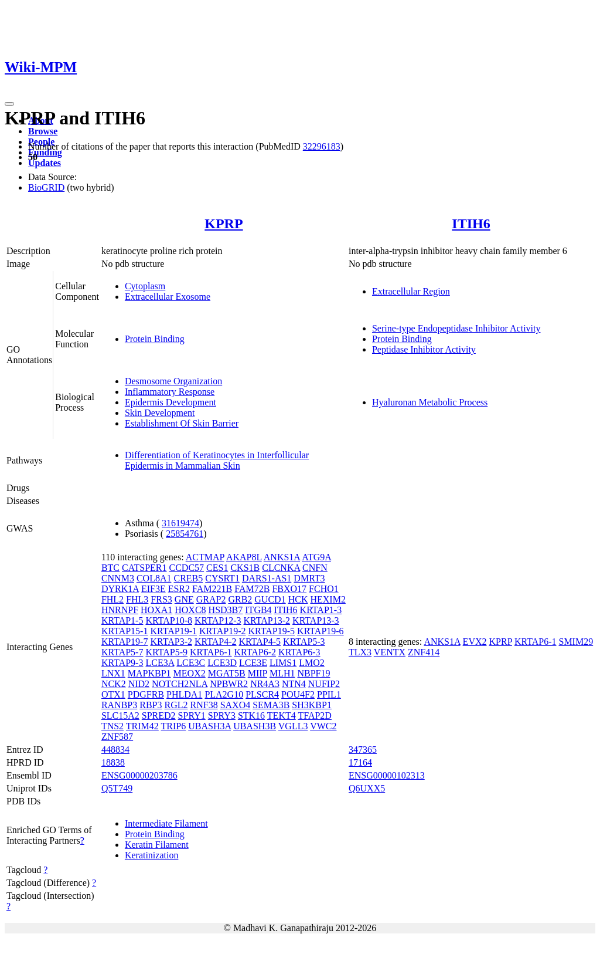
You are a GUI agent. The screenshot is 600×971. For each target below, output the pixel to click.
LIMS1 (283, 663)
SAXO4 (235, 705)
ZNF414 (423, 652)
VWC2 (323, 726)
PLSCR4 (262, 694)
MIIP (257, 673)
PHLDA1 (184, 694)
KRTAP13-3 (315, 620)
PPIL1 (329, 694)
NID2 (138, 684)
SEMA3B (271, 705)
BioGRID (46, 187)
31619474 (180, 523)
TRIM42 (142, 726)
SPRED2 (159, 715)
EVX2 (475, 642)
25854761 (184, 534)
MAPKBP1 (149, 673)
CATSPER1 (144, 568)
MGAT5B (227, 673)
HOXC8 (190, 610)
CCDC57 (186, 568)
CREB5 (188, 578)
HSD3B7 (226, 610)
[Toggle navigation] (9, 104)
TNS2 (112, 726)
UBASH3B (254, 726)
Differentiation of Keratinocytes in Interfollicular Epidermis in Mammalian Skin (217, 460)
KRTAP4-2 (216, 642)
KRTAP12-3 (218, 620)
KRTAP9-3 (122, 663)
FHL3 (137, 599)
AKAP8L (244, 557)
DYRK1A (120, 589)
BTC (110, 568)
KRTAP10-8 (168, 620)
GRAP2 (211, 599)
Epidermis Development (170, 402)
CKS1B (245, 568)
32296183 (321, 146)
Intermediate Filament (166, 823)
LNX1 (113, 673)
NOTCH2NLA (179, 684)
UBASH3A (209, 726)
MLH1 (282, 673)
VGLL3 (293, 726)
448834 (115, 750)
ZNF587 (117, 737)
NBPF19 (313, 673)
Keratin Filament (157, 845)
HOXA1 (156, 610)
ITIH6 (471, 223)
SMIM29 (575, 642)
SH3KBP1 (312, 705)
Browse (42, 131)
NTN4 (294, 684)
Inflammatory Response (169, 392)
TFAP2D (315, 715)
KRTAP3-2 (171, 642)
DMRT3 (309, 578)
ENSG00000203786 (139, 775)
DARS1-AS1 (266, 578)
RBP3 (150, 705)
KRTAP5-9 (166, 652)
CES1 (217, 568)
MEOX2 (189, 673)
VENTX (389, 652)
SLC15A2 (120, 715)
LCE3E (253, 663)
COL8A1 (154, 578)
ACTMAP (205, 557)
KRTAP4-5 (260, 642)
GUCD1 (269, 599)
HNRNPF (119, 610)
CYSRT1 (222, 578)
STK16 (251, 715)
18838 (113, 762)
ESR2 (179, 589)
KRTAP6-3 (299, 652)
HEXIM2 (327, 599)
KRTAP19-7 (124, 642)
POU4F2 (298, 694)
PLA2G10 (223, 694)
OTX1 (113, 694)
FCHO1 (324, 589)
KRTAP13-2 (267, 620)
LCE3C (190, 663)
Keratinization (152, 855)
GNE (184, 599)
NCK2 (113, 684)
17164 (360, 762)
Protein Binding (155, 339)
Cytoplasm (145, 286)
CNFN (315, 568)
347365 (363, 750)
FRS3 (161, 599)
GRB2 (240, 599)
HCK (298, 599)
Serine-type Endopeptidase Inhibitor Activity (456, 328)
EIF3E (153, 589)
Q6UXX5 (367, 788)
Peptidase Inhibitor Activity (424, 349)
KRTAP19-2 (222, 631)
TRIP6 (173, 726)
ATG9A (316, 557)
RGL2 (176, 705)
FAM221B (212, 589)
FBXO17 (289, 589)
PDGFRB (146, 694)
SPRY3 (222, 715)
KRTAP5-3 (304, 642)
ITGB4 (258, 610)
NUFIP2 (324, 684)
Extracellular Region (411, 291)
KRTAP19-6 (320, 631)
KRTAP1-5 (122, 620)
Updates (44, 163)
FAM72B (252, 589)
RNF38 (204, 705)
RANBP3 (119, 705)
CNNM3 (117, 578)
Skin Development (160, 413)
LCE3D (222, 663)
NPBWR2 (229, 684)
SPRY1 (192, 715)
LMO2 (312, 663)
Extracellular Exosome (167, 297)
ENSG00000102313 (387, 775)
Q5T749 (116, 788)
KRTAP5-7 (122, 652)
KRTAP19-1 (173, 631)
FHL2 (112, 599)
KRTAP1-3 (321, 610)
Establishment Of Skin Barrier (181, 423)
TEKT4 (281, 715)
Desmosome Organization (173, 381)
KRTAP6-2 (255, 652)
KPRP (223, 223)
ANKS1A (282, 557)
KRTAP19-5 (271, 631)
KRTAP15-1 (124, 631)
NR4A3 (264, 684)
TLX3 (360, 652)
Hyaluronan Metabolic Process (430, 402)
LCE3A (159, 663)
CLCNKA (281, 568)
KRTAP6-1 (211, 652)
